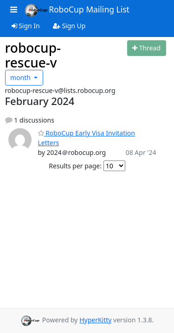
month (21, 77)
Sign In (26, 25)
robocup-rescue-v (33, 55)
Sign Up (69, 25)
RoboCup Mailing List (76, 10)
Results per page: (75, 165)
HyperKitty (95, 319)
